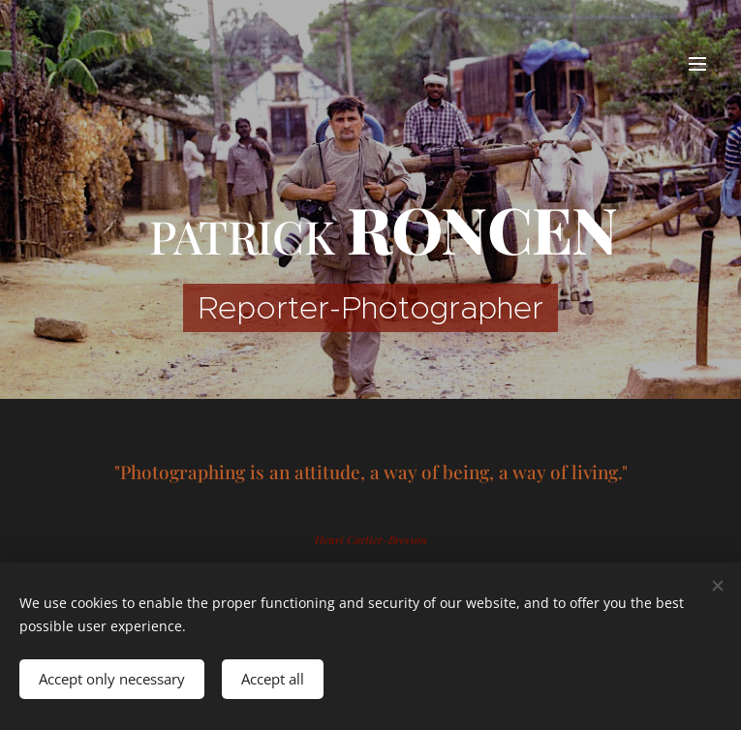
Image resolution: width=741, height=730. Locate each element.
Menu (697, 64)
